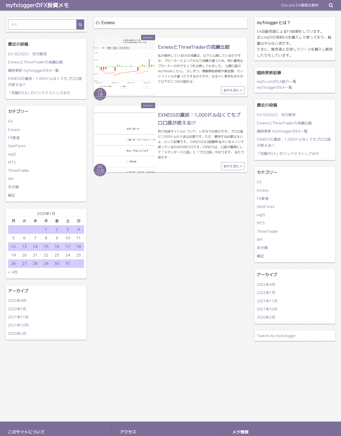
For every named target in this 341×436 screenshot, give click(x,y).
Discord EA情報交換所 (300, 5)
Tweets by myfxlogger (276, 335)
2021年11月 (18, 317)
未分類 (13, 186)
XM (10, 178)
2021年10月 (18, 325)
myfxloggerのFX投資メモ (37, 5)
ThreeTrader (18, 170)
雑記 (11, 195)
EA (10, 121)
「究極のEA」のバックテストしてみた (39, 92)
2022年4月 (17, 300)
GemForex (17, 145)
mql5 (12, 154)
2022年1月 (17, 308)
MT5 (12, 162)
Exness (148, 37)
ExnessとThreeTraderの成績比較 (194, 47)
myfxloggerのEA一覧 (274, 87)
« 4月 (13, 272)
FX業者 (14, 137)
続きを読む (233, 90)
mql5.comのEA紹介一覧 (276, 81)
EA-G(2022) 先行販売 (27, 53)
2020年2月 (17, 333)
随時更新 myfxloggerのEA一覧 (33, 70)
